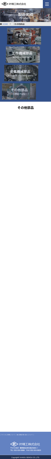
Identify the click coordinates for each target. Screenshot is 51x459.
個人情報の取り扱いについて (25, 434)
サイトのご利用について (8, 434)
